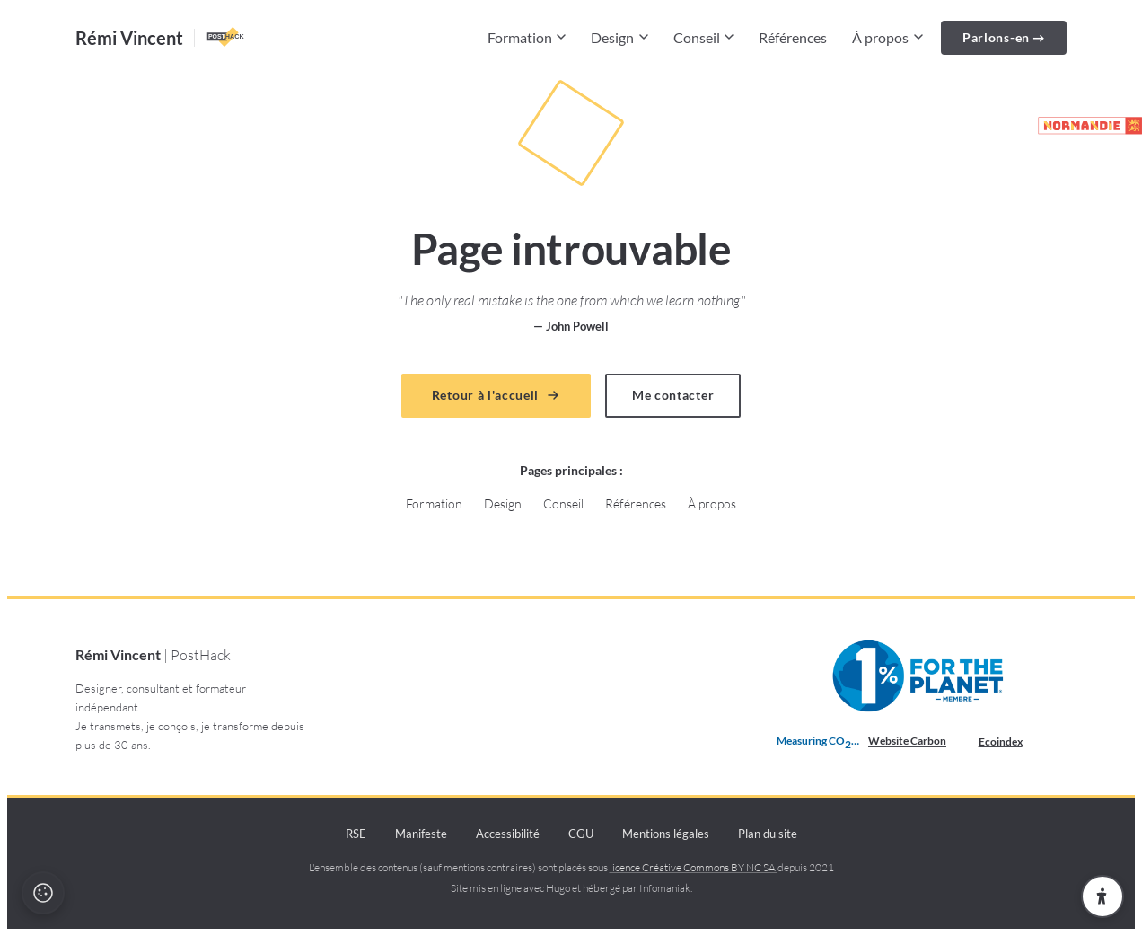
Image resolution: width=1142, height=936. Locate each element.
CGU (580, 833)
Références (793, 37)
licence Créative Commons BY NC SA (693, 867)
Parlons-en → (1003, 37)
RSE (356, 833)
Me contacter (673, 395)
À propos (887, 37)
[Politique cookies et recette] (43, 892)
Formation (527, 37)
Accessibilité (508, 833)
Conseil (703, 37)
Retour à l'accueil (496, 395)
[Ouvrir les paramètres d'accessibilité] (1102, 896)
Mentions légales (665, 833)
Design (619, 37)
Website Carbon (907, 740)
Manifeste (421, 833)
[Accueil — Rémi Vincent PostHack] (161, 38)
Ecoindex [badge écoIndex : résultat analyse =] (1015, 742)
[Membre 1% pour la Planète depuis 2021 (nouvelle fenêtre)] (920, 676)
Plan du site (767, 833)
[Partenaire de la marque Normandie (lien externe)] (1082, 126)
